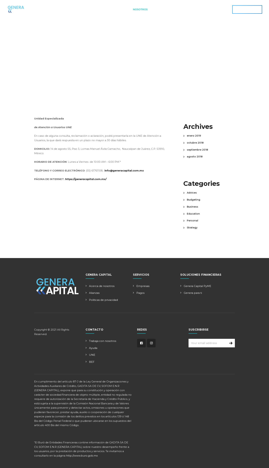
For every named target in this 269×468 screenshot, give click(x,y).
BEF (92, 361)
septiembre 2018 (197, 149)
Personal (192, 220)
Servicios (120, 9)
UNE (92, 354)
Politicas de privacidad (103, 300)
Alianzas (94, 292)
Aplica (103, 9)
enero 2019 (194, 135)
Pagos (140, 292)
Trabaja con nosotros (102, 341)
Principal (86, 9)
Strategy (192, 227)
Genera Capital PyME (197, 286)
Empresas (142, 286)
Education (193, 213)
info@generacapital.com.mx (124, 170)
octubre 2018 (195, 142)
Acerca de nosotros (101, 286)
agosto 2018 (195, 156)
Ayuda (93, 348)
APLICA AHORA (247, 9)
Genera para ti (193, 292)
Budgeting (193, 199)
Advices (192, 192)
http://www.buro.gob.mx (82, 455)
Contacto (160, 9)
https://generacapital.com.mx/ (86, 179)
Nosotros (140, 9)
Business (192, 206)
